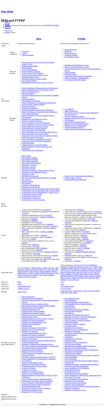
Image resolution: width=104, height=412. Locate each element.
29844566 (85, 239)
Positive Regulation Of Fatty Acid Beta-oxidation (38, 125)
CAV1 (91, 267)
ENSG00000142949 (67, 286)
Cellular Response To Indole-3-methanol (77, 320)
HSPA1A (92, 270)
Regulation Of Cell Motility (73, 328)
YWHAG (27, 277)
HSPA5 (62, 272)
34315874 (47, 210)
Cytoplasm (25, 51)
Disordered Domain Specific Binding (76, 309)
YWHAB (51, 275)
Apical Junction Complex (72, 344)
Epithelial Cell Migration (30, 108)
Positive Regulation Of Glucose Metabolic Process (38, 115)
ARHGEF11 (93, 265)
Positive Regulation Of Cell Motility (76, 373)
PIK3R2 (54, 271)
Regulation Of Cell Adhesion (31, 324)
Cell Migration (26, 117)
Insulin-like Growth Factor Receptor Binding (36, 315)
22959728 (97, 211)
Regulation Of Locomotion (73, 339)
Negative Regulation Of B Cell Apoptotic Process (38, 90)
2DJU (67, 291)
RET (94, 276)
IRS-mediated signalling (29, 158)
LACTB (93, 272)
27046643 (84, 237)
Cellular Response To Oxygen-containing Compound (81, 355)
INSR (40, 270)
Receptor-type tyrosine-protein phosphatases (78, 176)
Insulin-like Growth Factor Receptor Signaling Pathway (40, 136)
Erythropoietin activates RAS (31, 196)
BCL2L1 (52, 268)
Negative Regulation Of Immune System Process (38, 337)
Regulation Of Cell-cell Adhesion (32, 351)
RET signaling (26, 183)
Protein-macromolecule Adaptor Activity (35, 75)
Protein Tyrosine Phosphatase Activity (76, 67)
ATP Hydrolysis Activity (72, 370)
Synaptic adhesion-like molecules (75, 180)
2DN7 (71, 291)
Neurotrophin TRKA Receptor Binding (34, 348)
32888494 (33, 219)
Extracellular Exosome (71, 57)
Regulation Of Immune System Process (34, 328)
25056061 (67, 254)
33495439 (94, 221)
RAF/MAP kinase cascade (30, 176)
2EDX (75, 291)
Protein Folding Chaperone (73, 311)
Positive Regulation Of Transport (32, 137)
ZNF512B (75, 280)
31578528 (77, 261)
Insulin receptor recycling (72, 178)
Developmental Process (72, 372)
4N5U (93, 291)
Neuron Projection (70, 53)
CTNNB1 (70, 269)
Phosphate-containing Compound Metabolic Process (39, 340)
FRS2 (101, 269)
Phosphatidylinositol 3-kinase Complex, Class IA (38, 319)
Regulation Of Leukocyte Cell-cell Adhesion (36, 388)
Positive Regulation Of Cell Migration (76, 368)
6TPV (71, 293)
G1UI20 (63, 289)
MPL (57, 270)
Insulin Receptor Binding (30, 66)
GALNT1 (67, 270)
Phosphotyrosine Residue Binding (33, 308)
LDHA (62, 274)
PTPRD (75, 276)
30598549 (50, 217)
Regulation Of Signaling (29, 331)
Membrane (68, 51)
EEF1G (96, 269)
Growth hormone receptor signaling (33, 200)
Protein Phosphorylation (29, 317)
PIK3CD (43, 271)
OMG (81, 274)
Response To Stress (28, 355)
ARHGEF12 (64, 267)
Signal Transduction (28, 93)
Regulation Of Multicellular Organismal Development (82, 386)
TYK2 (41, 275)
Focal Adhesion (69, 306)
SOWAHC (91, 278)
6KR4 (98, 291)
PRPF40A (63, 276)
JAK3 (53, 270)
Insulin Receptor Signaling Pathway (33, 104)
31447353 (25, 213)
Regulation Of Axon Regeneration (75, 125)
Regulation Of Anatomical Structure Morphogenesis (81, 350)
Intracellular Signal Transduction (32, 298)
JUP (89, 272)
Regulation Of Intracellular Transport (34, 364)
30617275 (81, 255)
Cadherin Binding (70, 340)
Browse (7, 23)
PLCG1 (25, 273)
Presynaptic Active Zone (72, 377)
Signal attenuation (27, 181)
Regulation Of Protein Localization (75, 319)
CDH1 (100, 267)
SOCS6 (25, 275)
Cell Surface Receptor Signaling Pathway (35, 304)
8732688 (55, 25)
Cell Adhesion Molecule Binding (75, 80)
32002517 (54, 226)
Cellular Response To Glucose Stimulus (35, 145)
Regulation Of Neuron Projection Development (79, 118)
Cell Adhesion (69, 109)
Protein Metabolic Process (30, 342)
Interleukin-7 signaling (29, 165)
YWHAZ (34, 277)
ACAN (76, 265)
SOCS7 (30, 275)
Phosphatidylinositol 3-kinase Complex (34, 366)
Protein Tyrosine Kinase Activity (32, 362)
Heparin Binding (69, 72)
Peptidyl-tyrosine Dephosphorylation (76, 124)
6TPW (75, 293)
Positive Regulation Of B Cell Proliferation (36, 123)
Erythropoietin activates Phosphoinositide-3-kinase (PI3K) (41, 189)
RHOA (98, 276)
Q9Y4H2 (26, 289)
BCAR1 (86, 267)
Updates (8, 28)
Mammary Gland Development (32, 121)
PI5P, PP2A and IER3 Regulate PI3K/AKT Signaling (39, 178)
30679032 (67, 259)
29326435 (83, 246)
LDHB (67, 274)
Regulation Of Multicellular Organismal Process (37, 344)
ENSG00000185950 (24, 286)
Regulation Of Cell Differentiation (75, 348)
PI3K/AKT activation (29, 167)
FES (23, 270)
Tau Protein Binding (71, 322)
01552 (62, 284)
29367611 (25, 243)
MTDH (20, 271)
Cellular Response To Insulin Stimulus (34, 128)
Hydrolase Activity (70, 74)
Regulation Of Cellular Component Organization (80, 317)
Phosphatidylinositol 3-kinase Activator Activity (37, 82)
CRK (56, 268)
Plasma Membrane (28, 55)
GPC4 (79, 270)
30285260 (78, 252)
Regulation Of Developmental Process (34, 322)
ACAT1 (81, 265)
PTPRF (82, 38)
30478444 (67, 222)
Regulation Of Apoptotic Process (75, 390)
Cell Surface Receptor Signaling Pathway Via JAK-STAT (40, 346)
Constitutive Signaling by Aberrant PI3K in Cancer (38, 170)
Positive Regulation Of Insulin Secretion (35, 126)
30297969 (36, 254)
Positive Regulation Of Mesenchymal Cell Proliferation (40, 88)
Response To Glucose (29, 106)
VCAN (69, 280)
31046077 (82, 230)
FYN (62, 270)
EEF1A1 (90, 269)
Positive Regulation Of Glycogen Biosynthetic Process (39, 132)
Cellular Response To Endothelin (32, 150)
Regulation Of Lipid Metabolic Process (34, 119)
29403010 (53, 228)
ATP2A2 (46, 268)
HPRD (7, 32)
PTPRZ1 (81, 276)
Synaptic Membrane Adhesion (74, 127)
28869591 (43, 217)
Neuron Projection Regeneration (75, 122)
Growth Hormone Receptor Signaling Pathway (37, 379)
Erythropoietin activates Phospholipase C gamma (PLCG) (40, 192)
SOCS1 (57, 273)
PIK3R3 (20, 273)
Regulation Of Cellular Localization (33, 335)
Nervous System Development (74, 116)
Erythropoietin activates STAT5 (32, 194)
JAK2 (49, 270)
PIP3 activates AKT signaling (31, 163)
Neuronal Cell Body (71, 55)
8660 (19, 282)
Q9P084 (20, 289)
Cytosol (24, 53)
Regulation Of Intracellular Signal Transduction (37, 381)
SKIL (86, 278)
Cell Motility (68, 337)
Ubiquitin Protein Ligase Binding (75, 383)
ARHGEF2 (72, 267)
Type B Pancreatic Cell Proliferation (33, 130)
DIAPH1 (84, 269)
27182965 (32, 239)
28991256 (92, 252)
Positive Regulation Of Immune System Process (37, 353)
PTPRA (69, 276)
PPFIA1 (86, 274)
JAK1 (45, 270)
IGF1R (32, 270)
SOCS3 (20, 275)
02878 (20, 284)
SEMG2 (74, 278)
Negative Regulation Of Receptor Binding (78, 129)
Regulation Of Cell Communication (33, 329)
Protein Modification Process (31, 309)
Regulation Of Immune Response (32, 372)
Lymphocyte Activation (29, 370)
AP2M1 (34, 268)
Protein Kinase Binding (29, 70)
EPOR (20, 270)
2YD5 (85, 291)
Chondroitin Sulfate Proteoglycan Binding (78, 76)
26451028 (47, 257)
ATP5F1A (79, 267)
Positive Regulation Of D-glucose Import (35, 134)
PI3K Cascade (26, 156)
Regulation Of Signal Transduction (33, 320)
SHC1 (53, 273)
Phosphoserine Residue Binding (32, 350)
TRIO (97, 278)
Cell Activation (26, 361)
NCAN (72, 274)
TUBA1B (63, 280)
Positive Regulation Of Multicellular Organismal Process (83, 375)
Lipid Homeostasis (28, 143)
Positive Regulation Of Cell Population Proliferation (39, 103)
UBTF (45, 275)
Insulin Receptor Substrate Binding (33, 311)
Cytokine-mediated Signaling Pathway (34, 333)
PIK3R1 (48, 271)
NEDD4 (25, 271)
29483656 (85, 252)
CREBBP (63, 269)
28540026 (97, 228)
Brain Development (28, 99)
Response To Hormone (71, 388)
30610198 (67, 226)
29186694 (86, 232)
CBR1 (96, 267)
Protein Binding (27, 68)
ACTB (87, 265)
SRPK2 (35, 275)
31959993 (54, 255)
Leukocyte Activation (29, 368)
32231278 (79, 250)
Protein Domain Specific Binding (32, 73)
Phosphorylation (27, 326)
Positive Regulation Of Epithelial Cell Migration (37, 110)
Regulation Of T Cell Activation (32, 392)
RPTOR (47, 273)
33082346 (88, 255)
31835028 (91, 219)
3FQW (20, 292)
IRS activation (26, 180)
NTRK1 (31, 271)
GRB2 (27, 270)
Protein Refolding (70, 300)
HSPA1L (98, 270)
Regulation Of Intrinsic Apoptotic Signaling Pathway (81, 364)
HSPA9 (73, 272)
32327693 (38, 222)
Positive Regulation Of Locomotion (76, 379)
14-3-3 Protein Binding (29, 81)
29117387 (36, 246)
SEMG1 (68, 278)
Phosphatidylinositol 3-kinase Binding (34, 79)
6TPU (66, 293)
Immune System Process (30, 339)
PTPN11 (31, 273)
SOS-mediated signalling (30, 159)
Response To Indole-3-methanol (74, 324)
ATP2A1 (40, 268)
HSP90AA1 (85, 270)
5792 (62, 282)
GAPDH (73, 270)
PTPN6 (37, 273)
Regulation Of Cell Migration (74, 381)
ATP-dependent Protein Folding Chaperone (78, 304)
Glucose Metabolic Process (30, 92)
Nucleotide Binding (70, 357)
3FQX (24, 292)
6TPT (62, 293)
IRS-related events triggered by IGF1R (34, 172)
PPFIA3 (97, 274)
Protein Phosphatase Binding (31, 71)
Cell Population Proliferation (31, 101)
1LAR (62, 291)
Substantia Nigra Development (74, 384)
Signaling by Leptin (28, 174)
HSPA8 (68, 272)
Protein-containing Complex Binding (76, 78)
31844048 (87, 243)
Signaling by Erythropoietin (31, 185)
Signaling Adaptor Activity (30, 77)
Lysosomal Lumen (70, 326)
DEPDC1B (77, 269)
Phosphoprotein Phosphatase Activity (76, 65)
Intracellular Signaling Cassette (32, 390)
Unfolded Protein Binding (72, 353)
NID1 (77, 274)
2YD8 (89, 291)
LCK (98, 272)
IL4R (36, 270)
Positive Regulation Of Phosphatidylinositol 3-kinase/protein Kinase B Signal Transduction (37, 140)
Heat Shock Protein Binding (73, 351)
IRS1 (82, 272)
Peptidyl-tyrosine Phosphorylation (33, 373)
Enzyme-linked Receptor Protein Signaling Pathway (39, 306)
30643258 (80, 210)
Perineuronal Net (70, 308)
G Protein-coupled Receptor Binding (76, 366)
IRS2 (38, 38)
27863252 (46, 228)
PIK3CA (37, 271)
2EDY (80, 291)
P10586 (68, 289)
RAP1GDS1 (88, 276)
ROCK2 (63, 278)
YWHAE (21, 277)
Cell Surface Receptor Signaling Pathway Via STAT (38, 357)
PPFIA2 (91, 274)
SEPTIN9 (81, 278)
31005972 (83, 244)
